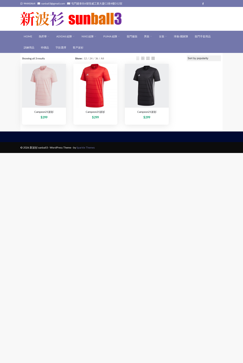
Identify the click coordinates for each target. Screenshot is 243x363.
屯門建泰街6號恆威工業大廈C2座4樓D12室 (94, 3)
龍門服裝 (132, 36)
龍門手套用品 (203, 36)
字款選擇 (61, 47)
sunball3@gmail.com (51, 3)
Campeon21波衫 (44, 111)
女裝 (161, 36)
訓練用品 (29, 47)
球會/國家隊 (181, 36)
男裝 (146, 36)
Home (28, 36)
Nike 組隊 (88, 36)
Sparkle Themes (86, 147)
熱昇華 (43, 36)
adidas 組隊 (64, 36)
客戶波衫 (78, 47)
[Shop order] (204, 58)
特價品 (45, 47)
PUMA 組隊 (110, 36)
